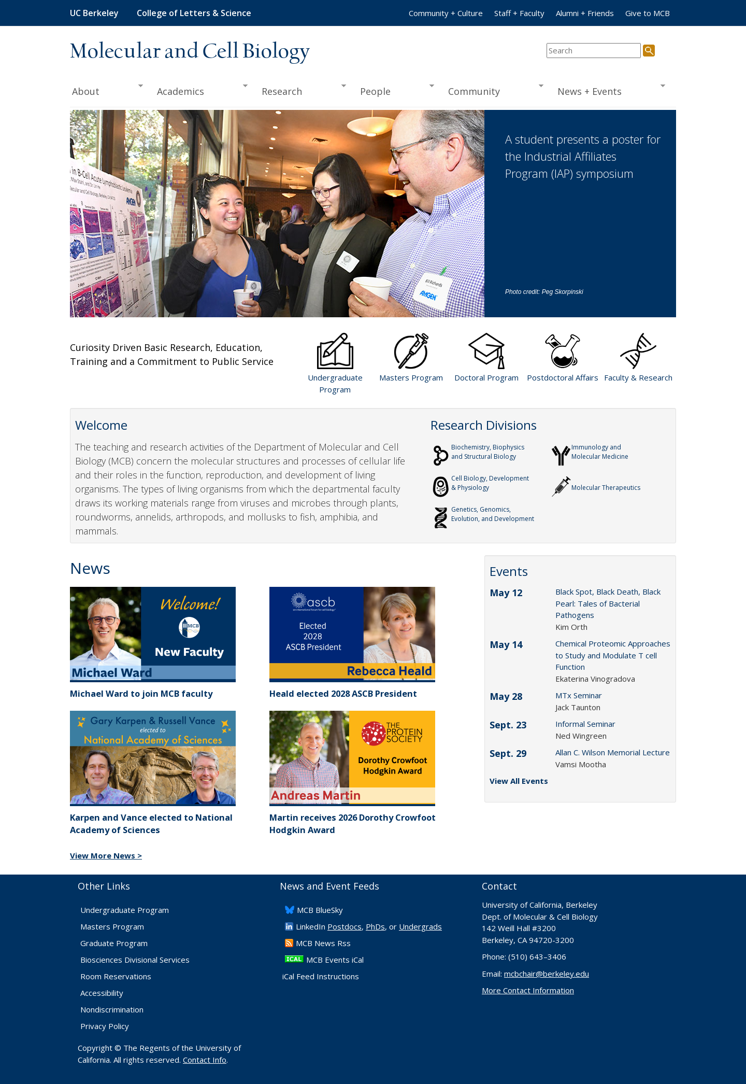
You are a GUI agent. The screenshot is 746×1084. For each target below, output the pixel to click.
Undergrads (420, 926)
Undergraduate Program (124, 910)
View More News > (106, 855)
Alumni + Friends (585, 13)
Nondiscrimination (112, 1009)
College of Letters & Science (194, 13)
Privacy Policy (104, 1026)
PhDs (375, 926)
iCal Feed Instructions (320, 976)
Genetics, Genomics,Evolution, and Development (492, 514)
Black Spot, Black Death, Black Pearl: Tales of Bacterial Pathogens (608, 603)
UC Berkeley (94, 13)
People (393, 90)
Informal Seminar (585, 724)
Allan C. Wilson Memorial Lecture (612, 752)
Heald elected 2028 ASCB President (343, 693)
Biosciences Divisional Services (135, 959)
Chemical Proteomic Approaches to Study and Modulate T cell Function (612, 655)
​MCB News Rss (323, 943)
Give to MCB (647, 13)
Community (492, 90)
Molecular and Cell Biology (190, 51)
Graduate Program (114, 943)
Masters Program (112, 926)
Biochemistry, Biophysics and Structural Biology (487, 452)
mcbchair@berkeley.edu (546, 973)
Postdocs (344, 926)
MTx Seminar (578, 695)
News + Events (608, 90)
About (106, 90)
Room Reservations (115, 976)
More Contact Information (528, 990)
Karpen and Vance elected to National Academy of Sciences (151, 823)
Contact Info (204, 1059)
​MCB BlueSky (320, 910)
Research (300, 90)
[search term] (594, 50)
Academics (199, 90)
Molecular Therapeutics (605, 483)
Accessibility (101, 993)
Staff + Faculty (519, 13)
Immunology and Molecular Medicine (599, 452)
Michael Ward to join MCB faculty (141, 693)
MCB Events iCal (335, 959)
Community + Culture (446, 13)
